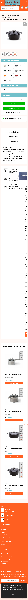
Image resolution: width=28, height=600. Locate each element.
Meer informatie (14, 383)
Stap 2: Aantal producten (10, 86)
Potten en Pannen (5, 17)
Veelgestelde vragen (6, 537)
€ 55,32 (9, 454)
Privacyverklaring (5, 559)
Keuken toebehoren (13, 15)
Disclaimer (3, 563)
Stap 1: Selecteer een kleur (11, 60)
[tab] (14, 132)
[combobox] (7, 8)
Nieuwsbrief (4, 534)
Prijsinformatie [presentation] (14, 136)
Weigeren (14, 594)
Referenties (4, 549)
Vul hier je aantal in (7, 89)
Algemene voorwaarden (7, 556)
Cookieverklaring (5, 561)
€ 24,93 (9, 417)
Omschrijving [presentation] (14, 132)
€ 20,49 (9, 380)
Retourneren (4, 547)
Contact (3, 544)
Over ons (3, 532)
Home (2, 15)
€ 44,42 (9, 491)
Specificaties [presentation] (14, 141)
